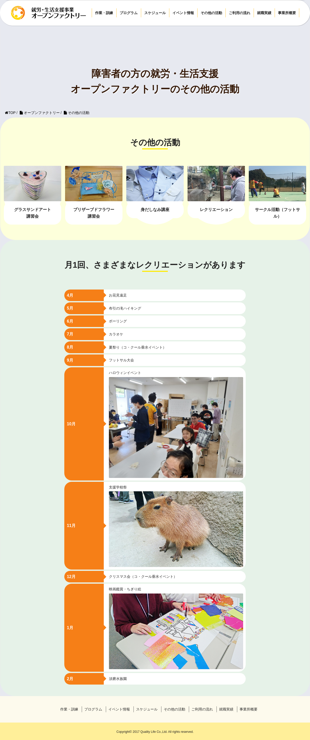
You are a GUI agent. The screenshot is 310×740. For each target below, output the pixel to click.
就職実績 (264, 13)
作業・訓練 (104, 13)
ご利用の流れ (239, 13)
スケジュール (155, 13)
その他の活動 (211, 13)
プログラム (129, 13)
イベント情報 (183, 13)
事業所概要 (287, 13)
